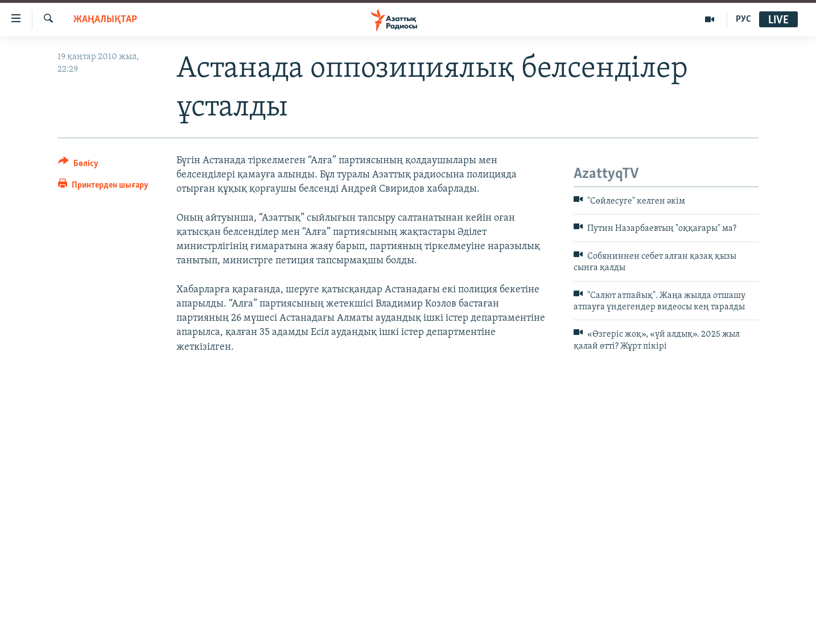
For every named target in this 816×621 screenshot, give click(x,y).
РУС (743, 19)
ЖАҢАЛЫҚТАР (105, 19)
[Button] (78, 165)
